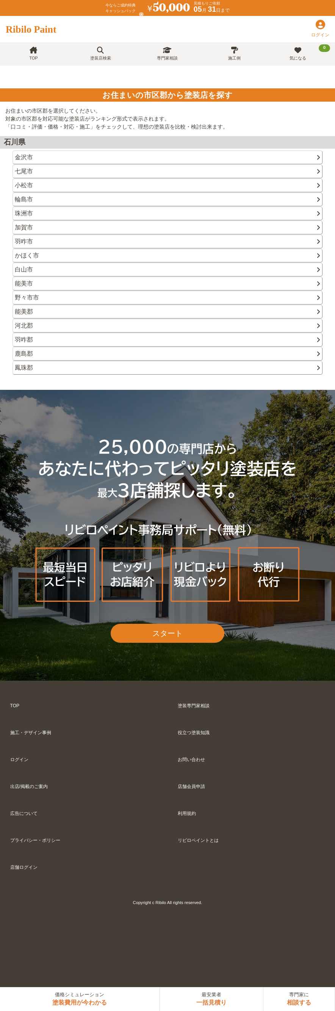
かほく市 (167, 255)
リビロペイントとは (198, 840)
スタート (167, 633)
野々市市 (167, 297)
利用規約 (187, 813)
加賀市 (167, 227)
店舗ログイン (24, 867)
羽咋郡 (167, 339)
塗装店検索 (100, 53)
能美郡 (167, 311)
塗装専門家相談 (194, 705)
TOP (33, 53)
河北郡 (167, 325)
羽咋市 (167, 241)
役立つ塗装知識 (194, 732)
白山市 (167, 269)
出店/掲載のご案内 (29, 786)
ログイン (19, 759)
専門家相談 (167, 53)
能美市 (167, 283)
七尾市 (167, 171)
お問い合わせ (191, 759)
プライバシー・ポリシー (35, 840)
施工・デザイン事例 (30, 732)
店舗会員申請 (191, 786)
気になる (310, 52)
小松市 (167, 185)
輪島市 (167, 199)
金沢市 (167, 157)
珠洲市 (167, 213)
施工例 (234, 53)
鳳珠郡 (167, 367)
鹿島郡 (167, 353)
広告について (24, 813)
